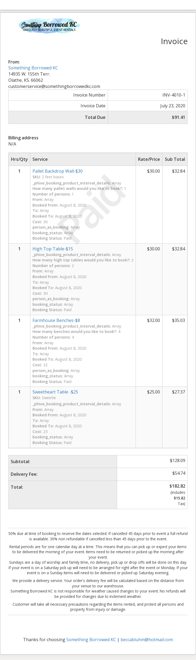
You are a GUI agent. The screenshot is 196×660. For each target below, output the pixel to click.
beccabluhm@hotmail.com (147, 640)
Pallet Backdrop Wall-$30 (57, 171)
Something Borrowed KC (33, 68)
